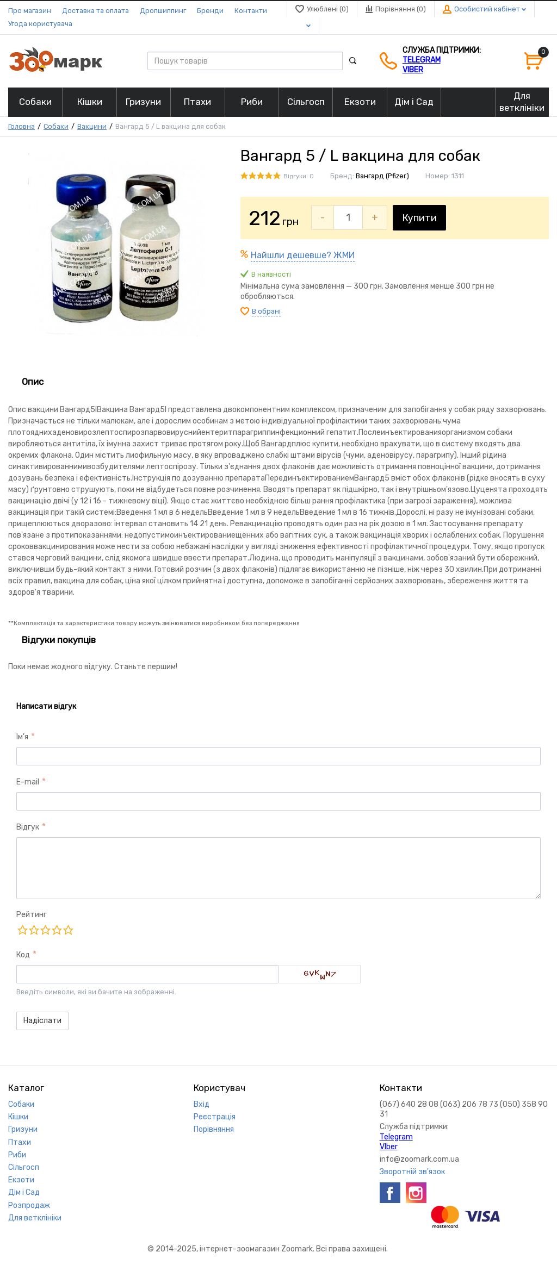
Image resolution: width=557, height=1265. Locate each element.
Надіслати (42, 1020)
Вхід (201, 1104)
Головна (21, 126)
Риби (17, 1155)
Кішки (18, 1116)
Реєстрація (215, 1116)
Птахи (19, 1142)
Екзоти (21, 1180)
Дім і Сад (24, 1192)
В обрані (266, 311)
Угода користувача (40, 24)
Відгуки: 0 (298, 176)
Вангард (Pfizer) (382, 176)
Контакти (250, 11)
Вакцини (92, 126)
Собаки (56, 126)
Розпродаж (29, 1205)
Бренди (210, 11)
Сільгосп (23, 1167)
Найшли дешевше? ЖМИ (303, 255)
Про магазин (29, 11)
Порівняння (214, 1129)
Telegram (422, 60)
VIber (413, 69)
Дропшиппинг (163, 11)
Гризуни (23, 1129)
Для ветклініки (34, 1218)
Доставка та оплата (95, 11)
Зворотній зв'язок (412, 1171)
